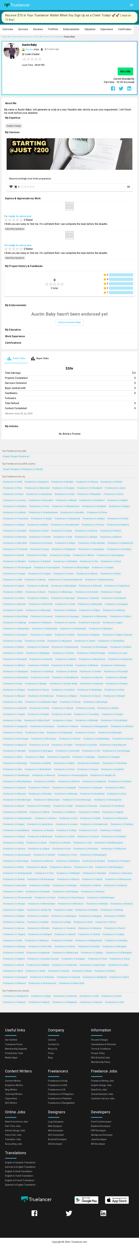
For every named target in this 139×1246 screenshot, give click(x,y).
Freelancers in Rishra (105, 971)
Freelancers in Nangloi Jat (102, 775)
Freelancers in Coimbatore (91, 500)
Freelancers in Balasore (14, 983)
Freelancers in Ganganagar (59, 732)
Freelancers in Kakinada (91, 683)
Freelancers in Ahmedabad (39, 494)
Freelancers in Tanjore (38, 689)
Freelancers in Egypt (40, 996)
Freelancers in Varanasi (41, 543)
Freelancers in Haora (110, 561)
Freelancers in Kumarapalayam (72, 775)
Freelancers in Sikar (12, 769)
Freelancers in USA (114, 1002)
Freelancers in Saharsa (68, 879)
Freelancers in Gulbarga (14, 622)
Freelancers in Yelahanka (42, 977)
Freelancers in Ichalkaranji (40, 696)
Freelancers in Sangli (111, 592)
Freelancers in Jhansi (85, 641)
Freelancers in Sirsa (116, 793)
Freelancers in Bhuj (63, 910)
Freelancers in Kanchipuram (113, 745)
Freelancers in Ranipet (114, 696)
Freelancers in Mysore (87, 573)
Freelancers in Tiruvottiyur (86, 714)
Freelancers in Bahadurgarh (93, 854)
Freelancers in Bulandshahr (38, 769)
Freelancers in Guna (67, 854)
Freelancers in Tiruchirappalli (17, 567)
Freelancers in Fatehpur (122, 824)
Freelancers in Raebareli (94, 781)
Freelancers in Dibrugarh (114, 946)
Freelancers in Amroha (86, 806)
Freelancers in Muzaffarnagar (91, 653)
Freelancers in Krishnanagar (41, 879)
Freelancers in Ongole (112, 812)
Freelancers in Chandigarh (89, 488)
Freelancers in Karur (12, 732)
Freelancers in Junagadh (64, 787)
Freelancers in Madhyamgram (109, 842)
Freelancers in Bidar (34, 757)
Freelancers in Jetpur (118, 965)
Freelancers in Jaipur (115, 488)
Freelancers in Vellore (120, 616)
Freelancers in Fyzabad (93, 861)
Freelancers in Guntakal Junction (43, 958)
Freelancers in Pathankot (15, 812)
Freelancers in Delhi (12, 481)
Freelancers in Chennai (86, 481)
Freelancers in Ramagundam (94, 726)
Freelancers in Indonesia (65, 996)
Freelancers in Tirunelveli (15, 549)
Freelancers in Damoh (13, 965)
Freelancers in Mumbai (62, 481)
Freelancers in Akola (64, 634)
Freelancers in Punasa (63, 653)
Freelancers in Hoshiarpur (85, 848)
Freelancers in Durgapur (116, 604)
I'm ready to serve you (17, 216)
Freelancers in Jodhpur (93, 518)
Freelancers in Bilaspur (14, 696)
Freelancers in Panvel (114, 928)
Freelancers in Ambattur (41, 659)
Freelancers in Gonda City (39, 910)
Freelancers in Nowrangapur (110, 555)
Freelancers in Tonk (83, 867)
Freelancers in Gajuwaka (14, 708)
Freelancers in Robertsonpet (41, 903)
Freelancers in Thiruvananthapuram (65, 579)
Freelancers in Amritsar (86, 530)
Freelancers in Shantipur (94, 873)
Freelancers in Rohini (110, 573)
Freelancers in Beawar (13, 922)
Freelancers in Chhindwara (70, 903)
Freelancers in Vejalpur (92, 952)
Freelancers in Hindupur (86, 910)
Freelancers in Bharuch (42, 861)
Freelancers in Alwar (114, 689)
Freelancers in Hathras (89, 934)
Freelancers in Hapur (62, 720)
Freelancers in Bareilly (37, 585)
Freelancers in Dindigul (14, 689)
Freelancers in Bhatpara (40, 622)
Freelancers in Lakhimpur (65, 885)
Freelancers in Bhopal (66, 500)
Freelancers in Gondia (62, 940)
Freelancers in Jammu (64, 622)
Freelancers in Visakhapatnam (43, 512)
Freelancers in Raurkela (14, 604)
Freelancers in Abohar (38, 922)
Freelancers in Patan (35, 971)
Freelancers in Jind (82, 842)
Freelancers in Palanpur (14, 946)
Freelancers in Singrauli (14, 787)
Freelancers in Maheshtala (44, 628)
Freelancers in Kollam (120, 647)
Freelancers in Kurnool (89, 622)
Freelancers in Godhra (37, 916)
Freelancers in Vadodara (14, 506)
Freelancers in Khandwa (40, 793)
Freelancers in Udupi (66, 830)
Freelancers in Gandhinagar (16, 775)
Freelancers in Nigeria (39, 1002)
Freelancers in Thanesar (92, 891)
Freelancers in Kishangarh (63, 916)
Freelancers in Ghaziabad (41, 500)
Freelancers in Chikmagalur (119, 952)
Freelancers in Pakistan (91, 1002)
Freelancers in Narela (35, 579)
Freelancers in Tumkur (90, 671)
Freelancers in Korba (34, 641)
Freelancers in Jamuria (14, 848)
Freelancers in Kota (63, 537)
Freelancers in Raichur (69, 738)
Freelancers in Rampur (35, 683)
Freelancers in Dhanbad (14, 561)
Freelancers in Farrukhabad (114, 720)
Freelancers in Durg (85, 708)
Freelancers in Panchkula (114, 763)
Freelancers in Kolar (12, 940)
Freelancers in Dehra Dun (40, 604)
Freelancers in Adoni (64, 836)
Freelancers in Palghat (13, 916)
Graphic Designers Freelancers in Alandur (23, 469)
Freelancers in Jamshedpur (91, 549)
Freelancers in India (89, 996)
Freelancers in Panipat (116, 683)
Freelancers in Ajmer (13, 610)
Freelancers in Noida (64, 494)
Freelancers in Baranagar (95, 702)
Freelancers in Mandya (97, 903)
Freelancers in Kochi (38, 530)
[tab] (16, 358)
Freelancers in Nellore (13, 647)
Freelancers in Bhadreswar (65, 952)
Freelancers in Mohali (38, 524)
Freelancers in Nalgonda (38, 952)
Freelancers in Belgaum (88, 634)
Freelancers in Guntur (61, 530)
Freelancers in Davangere (15, 634)
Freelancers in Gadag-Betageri (17, 818)
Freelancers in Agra (39, 549)
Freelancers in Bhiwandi (90, 585)
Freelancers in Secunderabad (65, 524)
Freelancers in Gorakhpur (119, 549)
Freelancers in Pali (91, 751)
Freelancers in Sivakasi (122, 726)
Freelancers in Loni (88, 830)
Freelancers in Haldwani (115, 885)
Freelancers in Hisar (12, 683)
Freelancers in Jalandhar (72, 512)
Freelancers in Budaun (59, 842)
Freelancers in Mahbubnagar (100, 897)
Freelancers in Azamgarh (15, 977)
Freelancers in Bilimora (114, 610)
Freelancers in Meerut (83, 555)
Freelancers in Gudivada (68, 977)
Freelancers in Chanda (62, 665)
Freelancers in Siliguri (89, 610)
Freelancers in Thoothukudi (111, 641)
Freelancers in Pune (12, 488)
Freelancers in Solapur (102, 567)
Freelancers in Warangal (62, 598)
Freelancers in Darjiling (116, 940)
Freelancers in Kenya (111, 996)
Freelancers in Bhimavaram (118, 879)
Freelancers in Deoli (97, 958)
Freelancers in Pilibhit (114, 916)
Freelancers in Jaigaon (38, 848)
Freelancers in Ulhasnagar (38, 610)
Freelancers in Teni (89, 561)
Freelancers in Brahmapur (113, 665)
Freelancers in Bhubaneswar (65, 506)
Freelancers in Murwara (43, 775)
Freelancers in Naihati (108, 708)
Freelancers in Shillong (111, 910)
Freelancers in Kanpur (41, 518)
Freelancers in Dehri (83, 922)
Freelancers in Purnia (64, 769)
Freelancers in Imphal (62, 745)
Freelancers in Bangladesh (15, 996)
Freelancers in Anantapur (42, 726)
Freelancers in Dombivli (39, 561)
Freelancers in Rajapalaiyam (88, 940)
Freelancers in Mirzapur (14, 751)
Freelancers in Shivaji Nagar (76, 567)
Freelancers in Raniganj (90, 916)
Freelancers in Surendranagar (77, 799)
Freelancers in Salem (63, 573)
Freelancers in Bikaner (110, 537)
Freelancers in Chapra (64, 763)
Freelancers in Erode (65, 604)
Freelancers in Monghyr (84, 757)
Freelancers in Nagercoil (14, 745)
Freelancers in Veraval (88, 836)
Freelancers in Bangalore (36, 481)
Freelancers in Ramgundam (16, 628)
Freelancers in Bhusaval (14, 793)
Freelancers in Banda (36, 867)
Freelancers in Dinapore (119, 861)
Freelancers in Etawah (62, 708)
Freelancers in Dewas (70, 702)
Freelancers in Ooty (34, 732)
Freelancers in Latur (117, 653)
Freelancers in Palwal (13, 952)
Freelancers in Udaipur (13, 524)
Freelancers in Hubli (12, 579)
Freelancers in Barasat (92, 677)
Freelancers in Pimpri (37, 555)
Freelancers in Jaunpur (66, 824)
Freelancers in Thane (39, 506)
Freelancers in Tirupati (13, 714)
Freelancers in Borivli (35, 592)
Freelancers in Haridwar (120, 781)
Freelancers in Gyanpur (88, 763)
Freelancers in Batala (92, 879)
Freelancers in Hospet (87, 769)
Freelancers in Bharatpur (109, 732)
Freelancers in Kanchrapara (71, 897)
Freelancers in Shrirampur (43, 738)
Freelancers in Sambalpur (114, 836)
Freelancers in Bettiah (65, 934)
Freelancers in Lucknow (14, 500)
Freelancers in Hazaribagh (15, 861)
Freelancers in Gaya (12, 641)
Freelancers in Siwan (119, 958)
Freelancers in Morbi (12, 971)
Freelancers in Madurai (118, 524)
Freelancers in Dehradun (14, 537)
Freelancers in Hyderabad (37, 488)
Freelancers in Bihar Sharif (36, 720)
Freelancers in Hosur (85, 732)
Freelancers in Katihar (44, 781)
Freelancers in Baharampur (46, 799)
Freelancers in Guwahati (14, 530)
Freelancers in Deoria (106, 922)
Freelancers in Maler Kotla (71, 983)
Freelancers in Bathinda (86, 720)
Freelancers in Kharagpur (41, 751)
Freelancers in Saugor (112, 714)
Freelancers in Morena (60, 867)
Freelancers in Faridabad (94, 506)
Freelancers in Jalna (12, 702)
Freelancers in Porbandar (38, 891)
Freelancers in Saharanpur (94, 616)
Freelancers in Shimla (89, 812)
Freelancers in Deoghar (109, 757)
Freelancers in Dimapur (14, 903)
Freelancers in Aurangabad (46, 567)
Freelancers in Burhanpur (15, 763)
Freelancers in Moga (60, 922)
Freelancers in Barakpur (120, 873)
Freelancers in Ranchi (110, 530)
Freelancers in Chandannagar (17, 799)
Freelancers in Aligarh (13, 585)
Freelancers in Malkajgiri (68, 873)
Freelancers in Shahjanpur (15, 671)
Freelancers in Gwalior (39, 537)
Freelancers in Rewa (12, 757)
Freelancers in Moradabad (63, 585)
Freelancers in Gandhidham (16, 830)
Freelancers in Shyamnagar (73, 628)
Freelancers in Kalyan (60, 555)
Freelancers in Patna (96, 512)
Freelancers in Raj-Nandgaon (109, 867)
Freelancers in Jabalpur (86, 537)
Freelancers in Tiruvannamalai (17, 897)
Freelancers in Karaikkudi (92, 793)
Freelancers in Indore (13, 494)
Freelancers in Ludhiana (14, 512)
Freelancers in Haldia (90, 818)
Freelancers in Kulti (40, 677)
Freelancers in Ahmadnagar (94, 647)
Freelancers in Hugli (63, 806)
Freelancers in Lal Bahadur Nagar (41, 702)
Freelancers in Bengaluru (89, 494)
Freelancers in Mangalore (60, 641)
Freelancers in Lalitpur (113, 934)
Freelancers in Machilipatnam (17, 781)
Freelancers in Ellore (114, 787)
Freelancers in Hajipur (13, 910)
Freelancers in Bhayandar (90, 604)
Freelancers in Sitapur (110, 830)
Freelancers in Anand (45, 897)
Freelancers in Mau (12, 720)
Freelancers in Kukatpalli (14, 659)
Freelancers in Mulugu (116, 677)
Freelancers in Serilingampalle (17, 873)
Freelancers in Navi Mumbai (91, 543)
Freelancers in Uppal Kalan (92, 965)
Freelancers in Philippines (65, 1002)
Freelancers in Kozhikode (113, 598)
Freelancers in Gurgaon (63, 488)
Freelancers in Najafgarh (63, 549)
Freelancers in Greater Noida (63, 683)
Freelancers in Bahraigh (66, 793)
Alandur (29, 49)
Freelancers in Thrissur (93, 524)
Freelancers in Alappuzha (15, 726)
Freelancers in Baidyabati (94, 977)
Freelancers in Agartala (59, 757)
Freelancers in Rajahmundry (65, 647)
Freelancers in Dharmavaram (42, 983)
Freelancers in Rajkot (117, 500)
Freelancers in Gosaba (85, 745)
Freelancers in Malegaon (100, 628)
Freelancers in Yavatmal (63, 928)
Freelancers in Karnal (123, 738)
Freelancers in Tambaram (112, 806)
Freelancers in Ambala (13, 879)
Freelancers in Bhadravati (40, 836)
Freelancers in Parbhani (63, 689)
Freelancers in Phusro (39, 787)
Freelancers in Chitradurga (65, 891)
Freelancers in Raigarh (13, 958)
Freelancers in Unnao (36, 842)
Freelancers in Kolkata (111, 481)
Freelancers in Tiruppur (39, 573)
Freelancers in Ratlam (67, 726)
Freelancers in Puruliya (89, 946)
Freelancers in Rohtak (66, 671)
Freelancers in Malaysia (14, 1002)
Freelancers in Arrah (39, 745)
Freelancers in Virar (44, 873)
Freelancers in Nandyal (42, 830)
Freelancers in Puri (68, 818)
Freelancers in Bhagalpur (37, 653)
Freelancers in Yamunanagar (116, 751)
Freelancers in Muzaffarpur (92, 659)
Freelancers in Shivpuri (14, 836)
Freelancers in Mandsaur (37, 940)
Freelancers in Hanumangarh (16, 854)
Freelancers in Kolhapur (65, 610)
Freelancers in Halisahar (89, 928)
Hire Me (125, 71)
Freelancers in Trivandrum (15, 518)
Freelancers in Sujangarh (90, 787)
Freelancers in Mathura (14, 665)
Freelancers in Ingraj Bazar (40, 824)
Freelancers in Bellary (66, 659)
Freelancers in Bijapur (66, 696)
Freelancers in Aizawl (90, 696)
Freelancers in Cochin (118, 518)
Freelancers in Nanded (87, 598)
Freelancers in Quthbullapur (96, 738)
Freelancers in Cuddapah (40, 934)
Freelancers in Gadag (13, 842)
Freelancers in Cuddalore (64, 812)
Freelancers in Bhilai (12, 592)
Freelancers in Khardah (38, 928)
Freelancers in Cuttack (13, 598)
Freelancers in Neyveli (13, 806)
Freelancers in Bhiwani (68, 781)
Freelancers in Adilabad (38, 965)
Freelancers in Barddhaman (65, 677)
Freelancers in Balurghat (14, 885)
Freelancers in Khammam (115, 818)
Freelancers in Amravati (86, 592)
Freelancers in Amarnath (67, 751)
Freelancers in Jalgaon (41, 634)
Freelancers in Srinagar (14, 573)
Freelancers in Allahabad (65, 561)
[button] (8, 29)
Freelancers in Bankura (121, 903)
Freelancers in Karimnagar (15, 738)
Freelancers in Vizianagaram (107, 799)
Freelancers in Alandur (44, 854)
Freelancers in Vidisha (90, 885)
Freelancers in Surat (113, 494)
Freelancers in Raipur (65, 543)
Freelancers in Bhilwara (87, 665)
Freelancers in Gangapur (73, 958)
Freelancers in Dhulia (13, 653)
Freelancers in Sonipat (38, 714)
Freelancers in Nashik (13, 555)
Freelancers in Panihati (38, 647)
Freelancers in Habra (13, 891)
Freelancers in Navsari (45, 818)
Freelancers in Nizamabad (15, 677)
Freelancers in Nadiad (40, 763)
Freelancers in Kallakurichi (120, 543)
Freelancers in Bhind (39, 812)
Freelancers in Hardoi (65, 946)
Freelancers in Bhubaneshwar (99, 579)
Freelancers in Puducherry (117, 585)
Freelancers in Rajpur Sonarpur (117, 634)
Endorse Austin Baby (69, 322)
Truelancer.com (79, 1242)
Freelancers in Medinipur (67, 861)
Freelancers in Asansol (41, 616)
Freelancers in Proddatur (38, 806)
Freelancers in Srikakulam (64, 965)
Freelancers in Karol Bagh (15, 616)
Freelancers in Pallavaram (113, 848)
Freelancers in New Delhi (14, 543)
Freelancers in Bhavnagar (60, 592)
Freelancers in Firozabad (115, 671)
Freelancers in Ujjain (112, 622)
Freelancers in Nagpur (119, 506)
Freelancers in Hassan (13, 928)
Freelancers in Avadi (61, 714)
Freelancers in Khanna (58, 971)
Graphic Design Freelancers (16, 456)
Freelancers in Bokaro (38, 598)
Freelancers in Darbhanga (89, 689)
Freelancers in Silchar (13, 867)
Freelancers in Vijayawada (67, 518)
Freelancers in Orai (61, 848)
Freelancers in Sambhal (112, 769)
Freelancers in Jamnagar (67, 616)
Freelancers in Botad (81, 971)
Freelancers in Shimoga (42, 671)
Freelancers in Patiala (38, 665)
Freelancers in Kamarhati (120, 659)
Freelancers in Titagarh (14, 934)
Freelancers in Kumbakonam (94, 824)
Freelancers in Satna (39, 708)
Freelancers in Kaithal (39, 885)
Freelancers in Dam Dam (40, 946)
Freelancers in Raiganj (13, 824)
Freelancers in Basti (119, 977)
